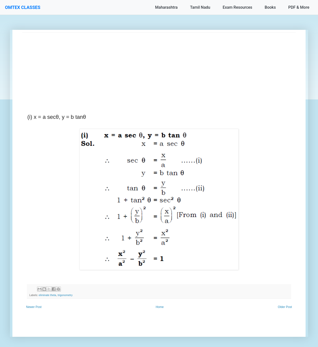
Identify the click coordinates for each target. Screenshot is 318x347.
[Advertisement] (159, 67)
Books (270, 7)
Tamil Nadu (200, 7)
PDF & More (298, 7)
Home (160, 307)
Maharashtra (166, 7)
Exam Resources (237, 7)
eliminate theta (47, 295)
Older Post (285, 307)
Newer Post (33, 307)
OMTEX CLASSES (22, 7)
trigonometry (65, 295)
